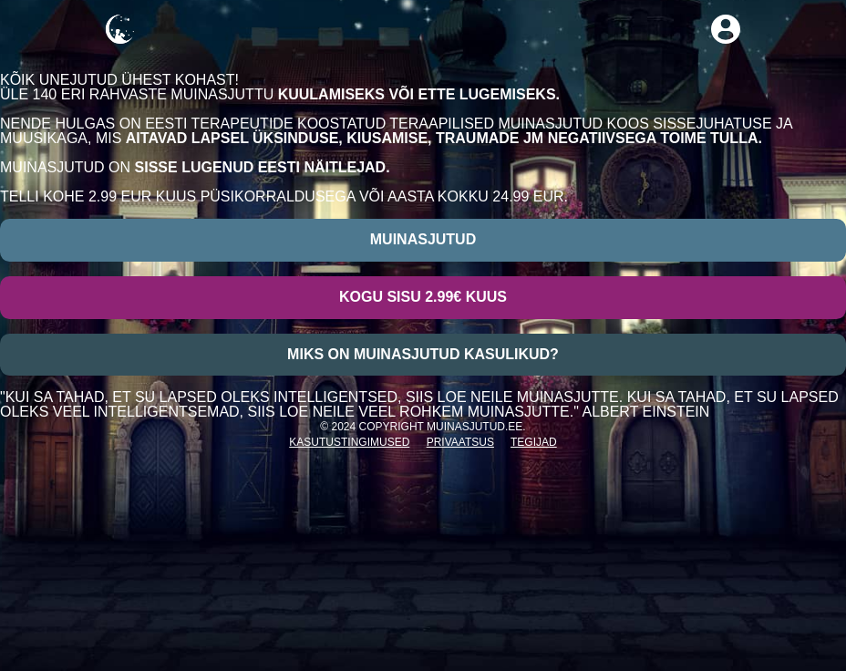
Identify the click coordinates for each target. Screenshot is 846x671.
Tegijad (534, 442)
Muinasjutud (423, 239)
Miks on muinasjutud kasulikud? (423, 354)
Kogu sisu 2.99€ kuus (423, 297)
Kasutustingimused (349, 442)
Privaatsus (460, 442)
